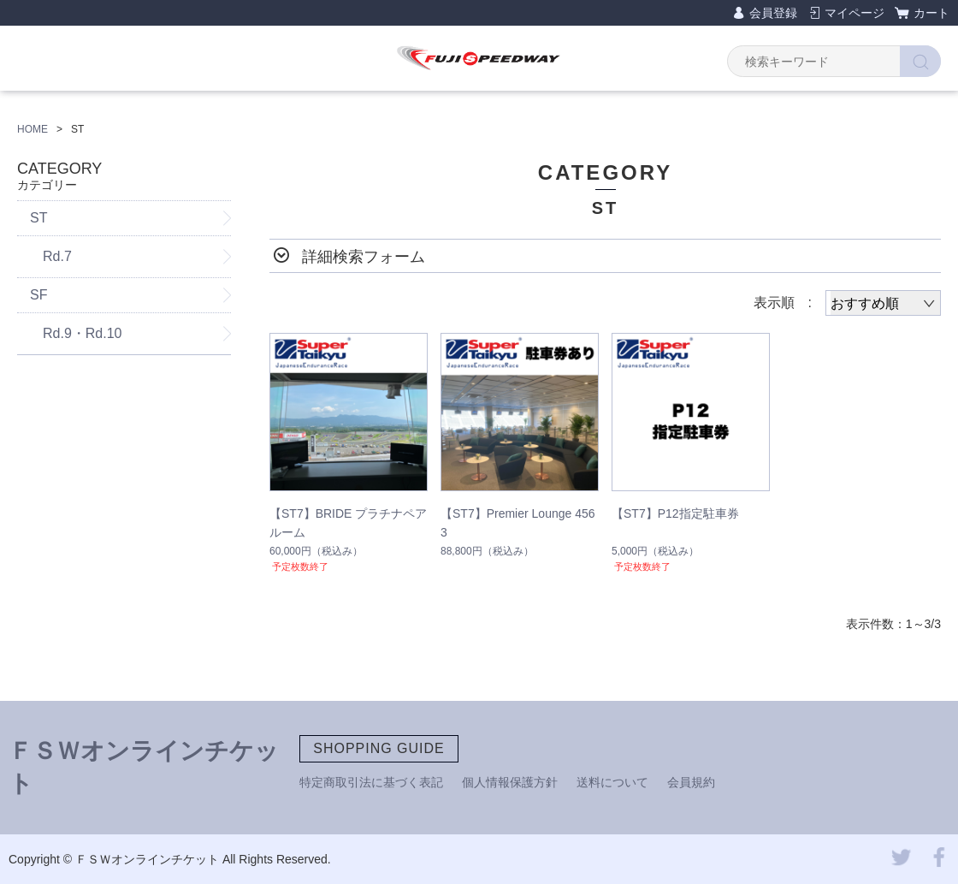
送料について (612, 782)
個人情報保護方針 (510, 782)
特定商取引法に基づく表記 (371, 782)
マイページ (854, 13)
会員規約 (691, 782)
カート (931, 13)
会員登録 (773, 13)
